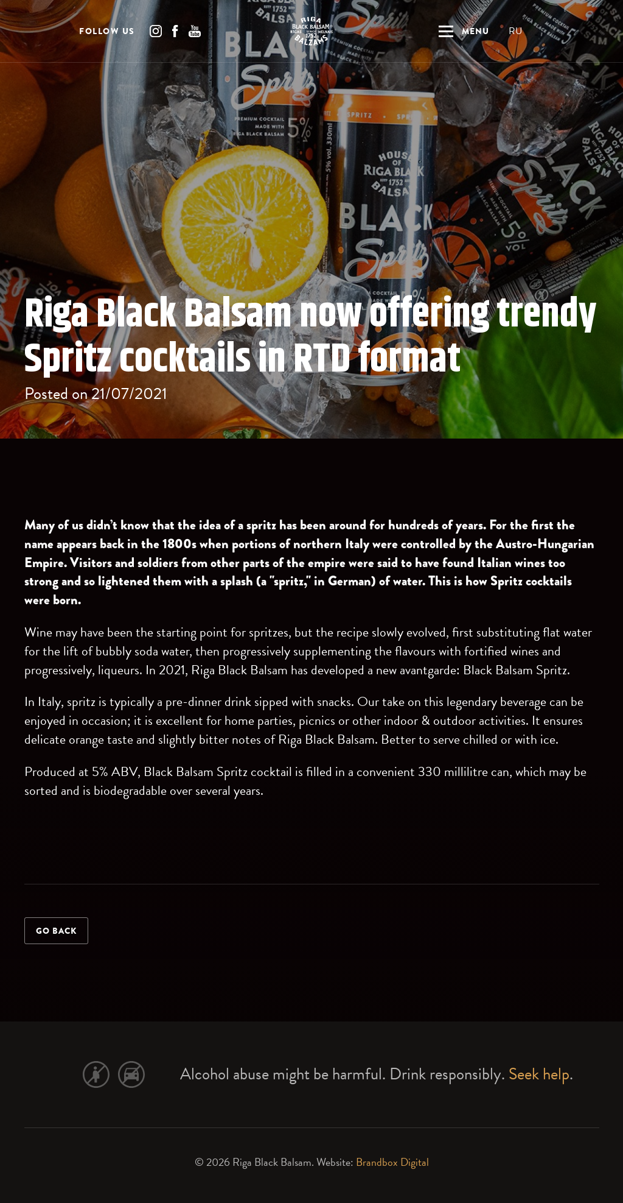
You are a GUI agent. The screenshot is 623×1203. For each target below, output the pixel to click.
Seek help (539, 1074)
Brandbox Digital (392, 1162)
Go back (56, 931)
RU (515, 33)
